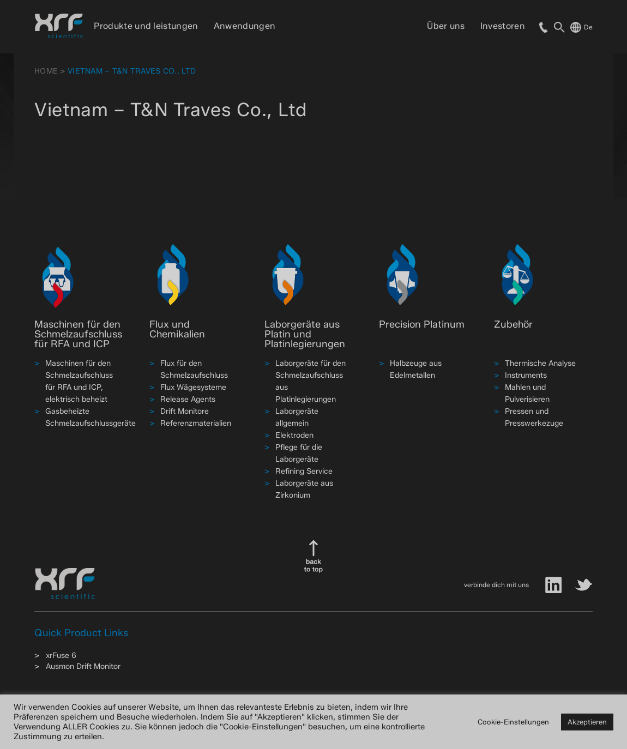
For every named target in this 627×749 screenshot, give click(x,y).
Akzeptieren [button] (587, 721)
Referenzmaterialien (195, 423)
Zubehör (513, 324)
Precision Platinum (422, 324)
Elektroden (294, 435)
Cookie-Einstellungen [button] (513, 721)
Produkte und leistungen (146, 26)
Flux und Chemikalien (177, 329)
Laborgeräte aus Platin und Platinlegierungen (304, 334)
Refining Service (304, 471)
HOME (46, 71)
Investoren (502, 26)
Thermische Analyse (540, 363)
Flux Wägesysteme (193, 387)
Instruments (526, 375)
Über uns (446, 26)
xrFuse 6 (61, 655)
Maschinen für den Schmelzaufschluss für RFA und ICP (78, 334)
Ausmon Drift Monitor (83, 666)
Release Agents (187, 399)
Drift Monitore (184, 411)
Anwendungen (245, 26)
